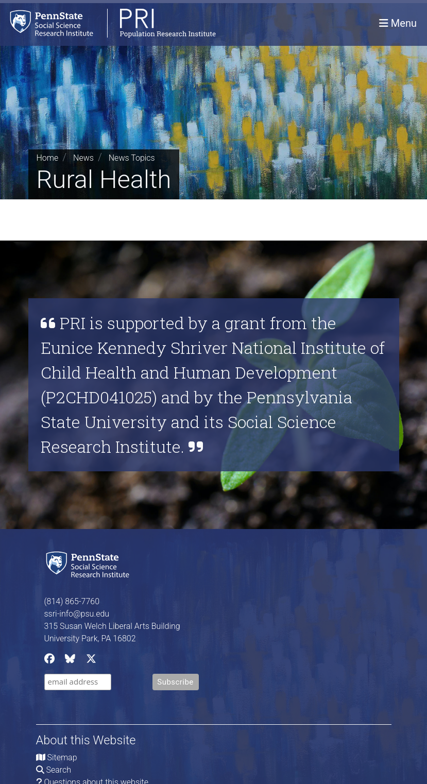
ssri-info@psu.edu (77, 614)
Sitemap (62, 757)
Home (48, 158)
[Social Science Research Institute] (89, 563)
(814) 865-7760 (72, 601)
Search (58, 770)
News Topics (132, 158)
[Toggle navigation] (398, 23)
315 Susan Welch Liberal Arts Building (112, 626)
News (83, 158)
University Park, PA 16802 (90, 638)
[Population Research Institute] (108, 23)
